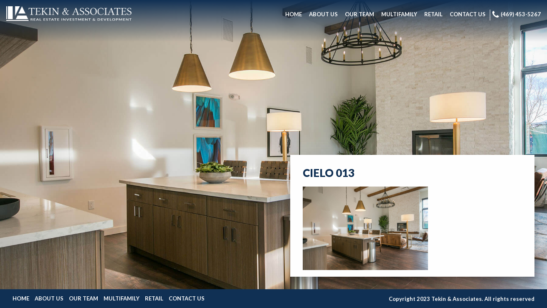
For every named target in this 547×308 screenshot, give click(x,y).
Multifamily (121, 298)
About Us (49, 298)
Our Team (83, 298)
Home (21, 298)
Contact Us (187, 298)
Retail (154, 298)
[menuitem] (293, 15)
